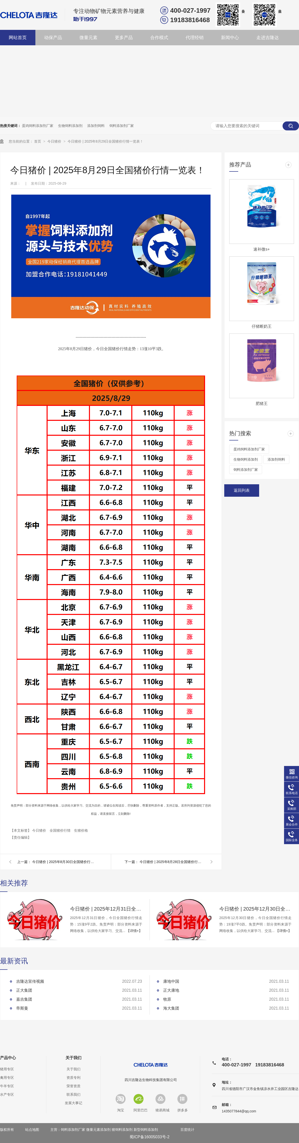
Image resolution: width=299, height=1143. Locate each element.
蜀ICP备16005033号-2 (149, 1137)
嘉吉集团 (24, 999)
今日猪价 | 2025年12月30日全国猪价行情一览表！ (255, 909)
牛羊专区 (7, 1086)
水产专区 (7, 1094)
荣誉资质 (73, 1086)
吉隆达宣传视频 (30, 981)
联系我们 (73, 1094)
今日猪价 (54, 141)
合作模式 (159, 37)
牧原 (167, 999)
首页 (38, 141)
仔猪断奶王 (262, 326)
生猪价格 (81, 830)
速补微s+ (261, 249)
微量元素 (88, 37)
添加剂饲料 (96, 126)
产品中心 (8, 1058)
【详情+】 (134, 931)
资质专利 (73, 1078)
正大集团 (24, 990)
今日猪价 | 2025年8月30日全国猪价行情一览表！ (64, 862)
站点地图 (32, 1130)
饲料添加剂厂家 (121, 126)
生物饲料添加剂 (70, 126)
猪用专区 (7, 1069)
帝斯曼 (22, 1008)
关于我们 (73, 1058)
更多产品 (124, 37)
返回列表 (242, 490)
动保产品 (53, 37)
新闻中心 (230, 37)
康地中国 (171, 981)
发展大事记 (73, 1103)
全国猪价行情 (61, 830)
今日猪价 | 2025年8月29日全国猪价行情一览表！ (105, 141)
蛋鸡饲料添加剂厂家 (37, 126)
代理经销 (195, 37)
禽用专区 (7, 1078)
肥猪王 (262, 403)
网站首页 (18, 37)
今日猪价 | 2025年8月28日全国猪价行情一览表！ (172, 862)
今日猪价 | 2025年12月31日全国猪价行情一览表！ (106, 909)
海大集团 (171, 1008)
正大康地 (171, 990)
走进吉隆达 (267, 37)
